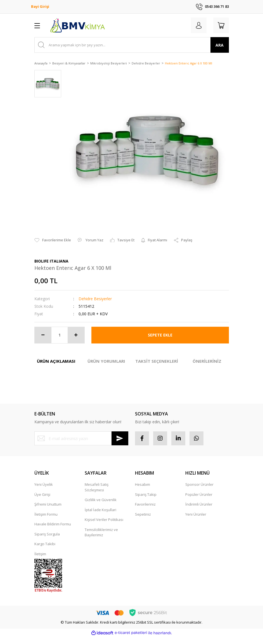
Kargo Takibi (44, 543)
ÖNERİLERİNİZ (207, 361)
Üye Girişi (42, 494)
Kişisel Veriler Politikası (104, 519)
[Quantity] (59, 335)
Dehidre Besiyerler (95, 298)
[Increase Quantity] (76, 335)
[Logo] (77, 25)
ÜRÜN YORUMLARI (106, 361)
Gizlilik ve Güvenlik (101, 499)
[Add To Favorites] (52, 240)
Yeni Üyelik (43, 484)
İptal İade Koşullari (100, 509)
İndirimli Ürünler (198, 504)
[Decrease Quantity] (43, 335)
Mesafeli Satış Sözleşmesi (96, 487)
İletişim (40, 553)
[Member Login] (199, 25)
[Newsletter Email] (81, 438)
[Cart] (221, 25)
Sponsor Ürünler (199, 484)
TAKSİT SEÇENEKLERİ (156, 361)
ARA (219, 45)
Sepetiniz (143, 514)
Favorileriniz (145, 504)
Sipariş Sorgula (47, 534)
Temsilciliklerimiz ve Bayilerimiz (101, 532)
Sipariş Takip (146, 494)
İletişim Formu (46, 514)
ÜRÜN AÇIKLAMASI (56, 361)
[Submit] (120, 438)
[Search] (131, 45)
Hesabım (142, 484)
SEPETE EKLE (160, 335)
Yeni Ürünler (195, 514)
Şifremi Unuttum (47, 504)
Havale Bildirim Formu (52, 524)
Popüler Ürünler (198, 494)
